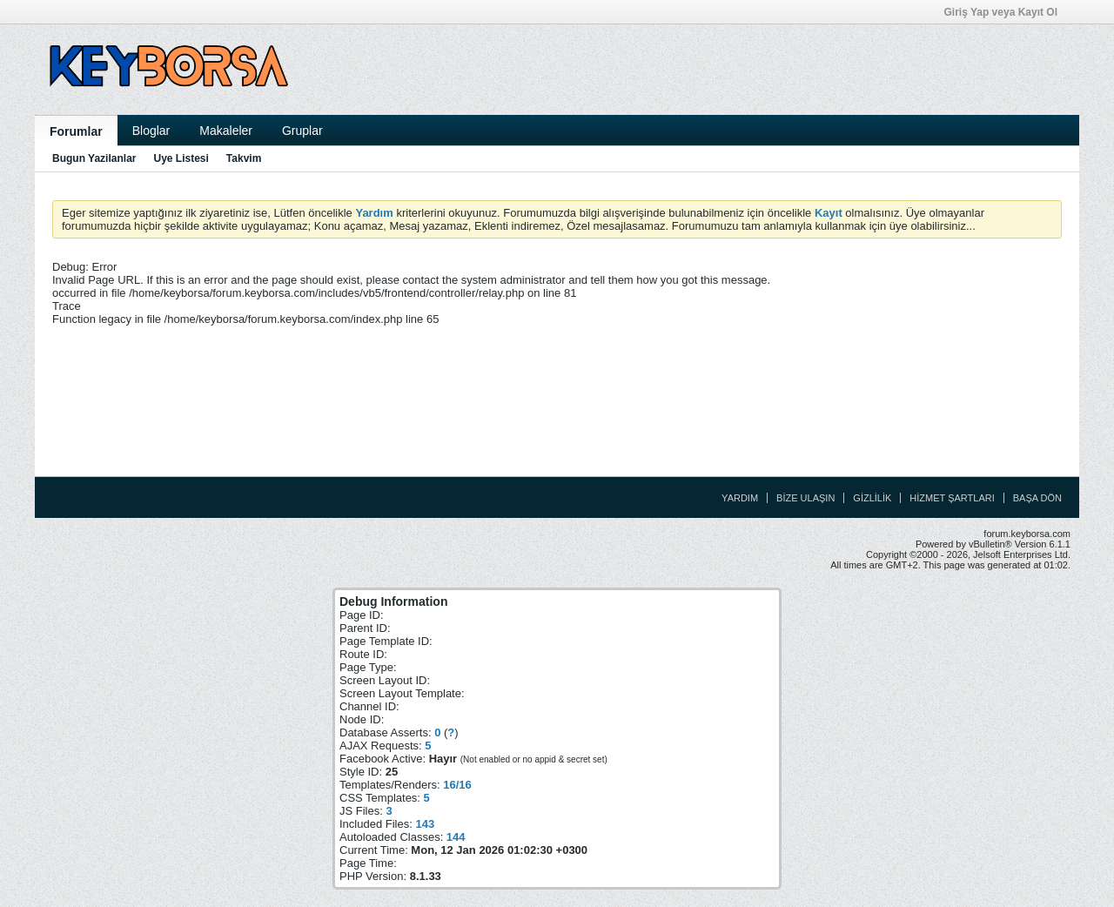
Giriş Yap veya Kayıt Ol (1006, 12)
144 (456, 836)
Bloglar (151, 131)
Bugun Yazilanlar (94, 158)
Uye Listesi (180, 158)
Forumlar (76, 131)
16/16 (457, 784)
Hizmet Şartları (951, 498)
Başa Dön (1037, 498)
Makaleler (225, 131)
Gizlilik (872, 498)
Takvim (243, 158)
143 (424, 823)
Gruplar (302, 131)
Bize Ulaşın (805, 498)
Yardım (739, 498)
